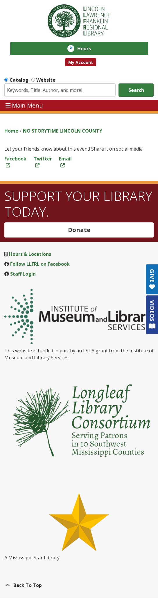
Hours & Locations (30, 254)
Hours (88, 48)
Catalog (19, 80)
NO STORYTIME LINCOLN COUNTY (62, 131)
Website (45, 80)
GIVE (152, 279)
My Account (80, 62)
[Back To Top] (79, 585)
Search (136, 90)
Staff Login (23, 274)
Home (11, 131)
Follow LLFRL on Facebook (40, 264)
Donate (79, 230)
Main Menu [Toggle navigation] (24, 105)
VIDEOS (152, 314)
